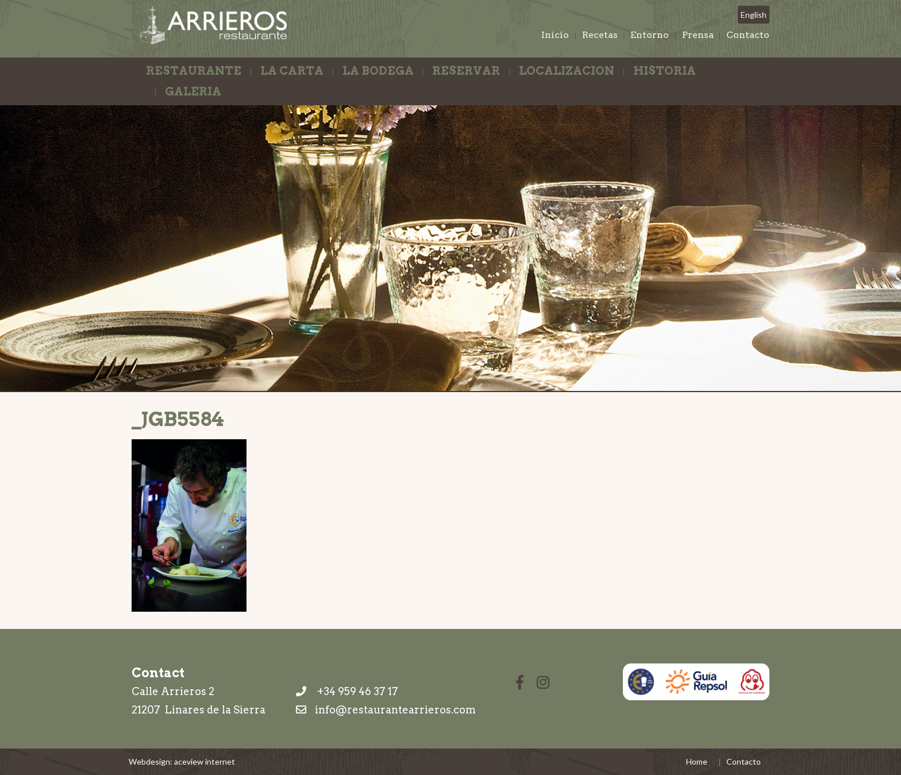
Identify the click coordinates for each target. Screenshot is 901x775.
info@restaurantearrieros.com (395, 710)
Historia (664, 71)
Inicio (555, 34)
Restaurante (193, 71)
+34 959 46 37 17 (346, 691)
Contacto (747, 34)
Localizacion (566, 71)
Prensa (698, 34)
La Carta (292, 71)
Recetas (600, 34)
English (754, 15)
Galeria (193, 91)
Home (696, 761)
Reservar (466, 71)
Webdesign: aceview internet (182, 761)
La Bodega (378, 71)
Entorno (649, 34)
